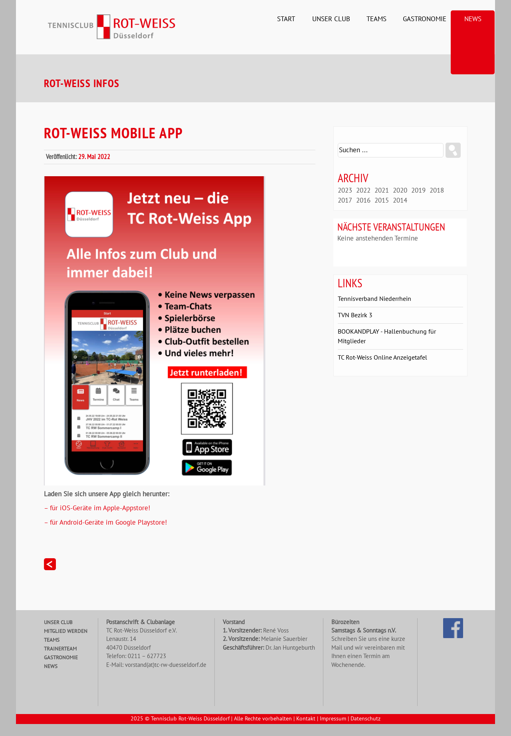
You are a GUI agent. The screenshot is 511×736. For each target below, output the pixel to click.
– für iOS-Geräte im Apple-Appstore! (97, 508)
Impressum (333, 719)
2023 (345, 191)
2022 (363, 191)
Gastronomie (424, 19)
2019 (418, 191)
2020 (400, 191)
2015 (381, 201)
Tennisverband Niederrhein (374, 298)
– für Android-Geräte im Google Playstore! (105, 523)
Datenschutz (365, 719)
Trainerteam (60, 649)
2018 (437, 191)
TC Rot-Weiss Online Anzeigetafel (382, 357)
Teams (376, 19)
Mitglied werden (65, 631)
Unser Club (331, 19)
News (472, 19)
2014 (400, 201)
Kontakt (305, 719)
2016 (363, 201)
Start (286, 19)
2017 (345, 201)
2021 (381, 191)
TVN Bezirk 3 (355, 315)
